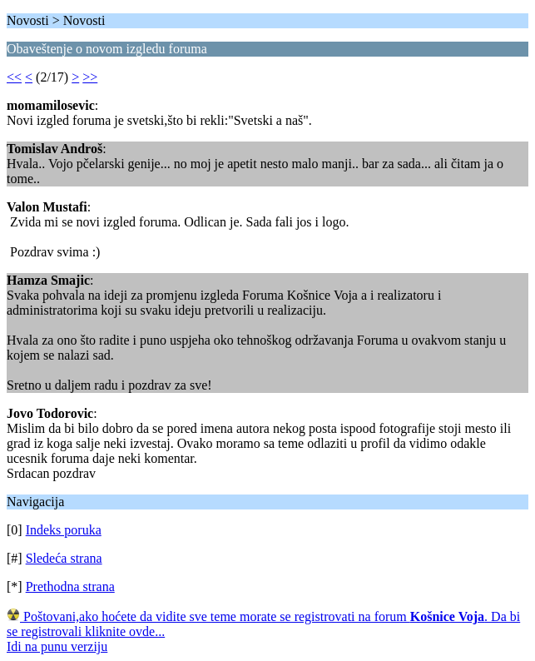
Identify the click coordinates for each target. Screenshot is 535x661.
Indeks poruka (64, 530)
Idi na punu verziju (57, 646)
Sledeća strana (64, 558)
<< (14, 77)
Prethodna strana (70, 586)
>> (89, 77)
